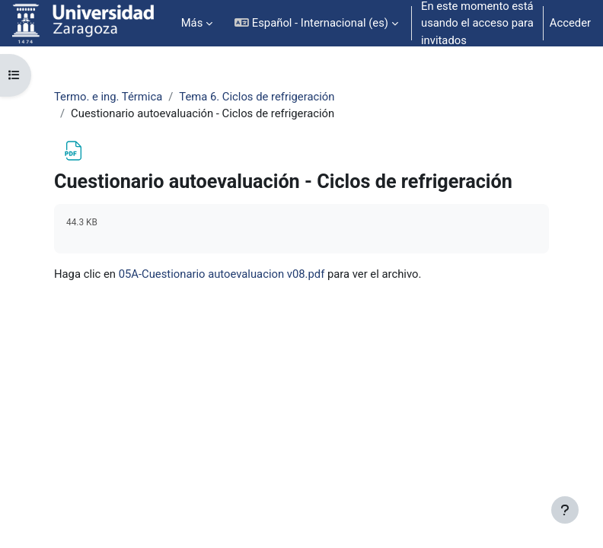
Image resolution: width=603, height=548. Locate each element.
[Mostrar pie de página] (565, 510)
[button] (316, 23)
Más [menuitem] (192, 23)
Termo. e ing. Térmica (108, 97)
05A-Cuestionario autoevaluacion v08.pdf (222, 274)
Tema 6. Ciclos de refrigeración (256, 97)
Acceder (570, 23)
